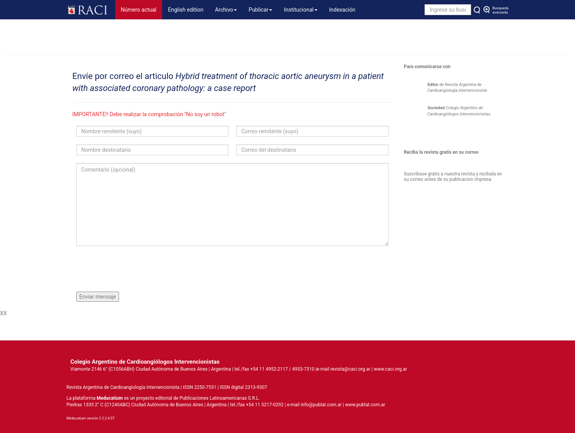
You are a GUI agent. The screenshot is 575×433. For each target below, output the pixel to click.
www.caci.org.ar (390, 369)
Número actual (141, 9)
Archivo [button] (226, 10)
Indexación (342, 10)
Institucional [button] (301, 10)
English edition (185, 10)
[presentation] (135, 269)
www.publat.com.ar (364, 404)
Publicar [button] (260, 10)
